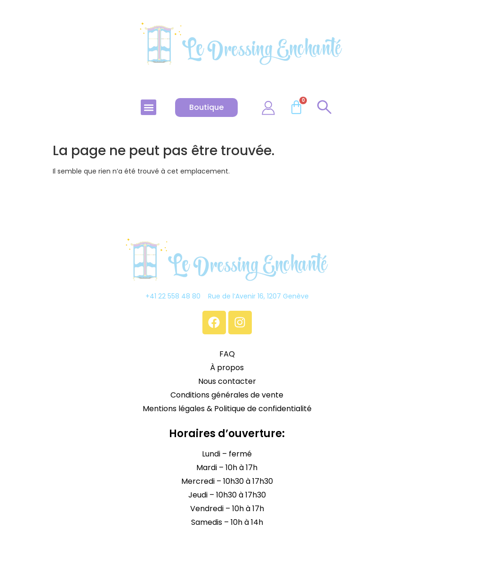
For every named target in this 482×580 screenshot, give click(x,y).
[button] (148, 107)
